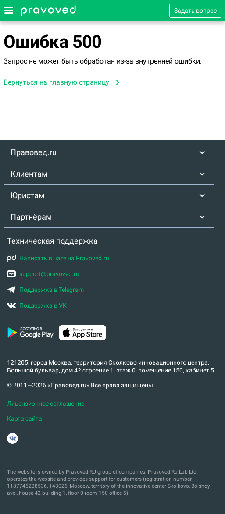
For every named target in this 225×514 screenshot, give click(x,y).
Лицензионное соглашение (45, 403)
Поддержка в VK (37, 305)
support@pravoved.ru (43, 274)
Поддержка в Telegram (45, 290)
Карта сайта (24, 418)
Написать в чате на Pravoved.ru (58, 258)
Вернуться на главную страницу (56, 82)
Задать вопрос (195, 10)
